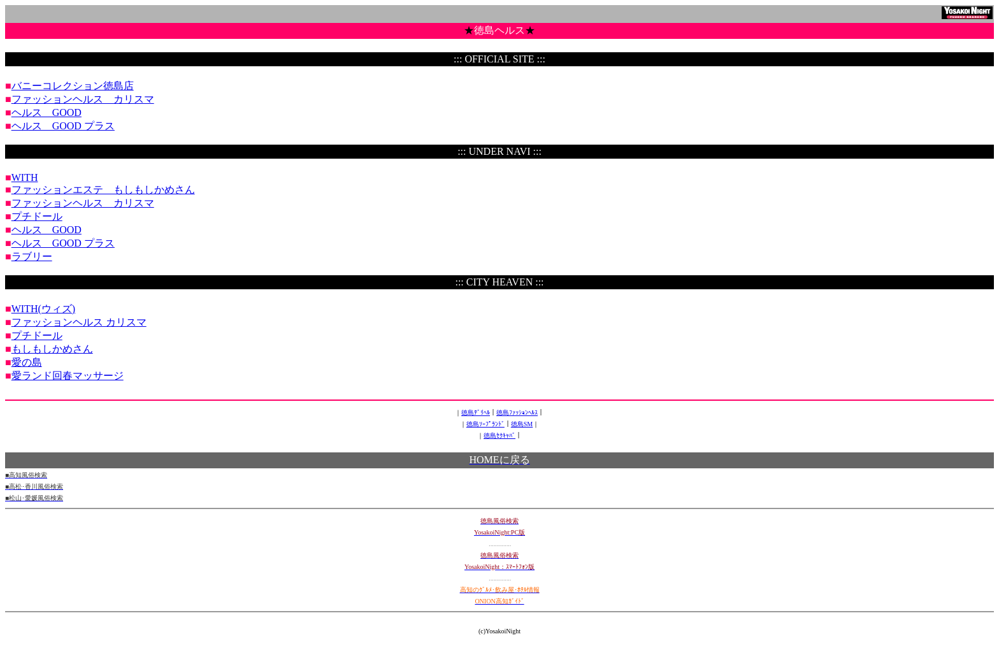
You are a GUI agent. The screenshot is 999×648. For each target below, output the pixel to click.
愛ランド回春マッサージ (67, 375)
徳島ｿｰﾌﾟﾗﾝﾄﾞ (485, 424)
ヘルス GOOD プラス (63, 125)
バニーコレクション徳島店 (72, 85)
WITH (24, 177)
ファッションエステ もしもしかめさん (103, 189)
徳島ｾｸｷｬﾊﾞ (499, 435)
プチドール (36, 216)
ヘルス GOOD (46, 112)
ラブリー (31, 256)
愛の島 (26, 362)
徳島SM (522, 424)
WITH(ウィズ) (43, 308)
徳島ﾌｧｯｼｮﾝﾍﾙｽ (517, 412)
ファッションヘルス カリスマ (82, 99)
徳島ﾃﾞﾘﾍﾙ (475, 412)
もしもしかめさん (52, 348)
